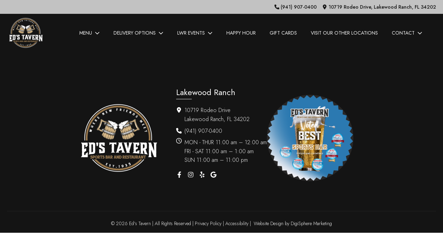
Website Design (268, 223)
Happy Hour (241, 32)
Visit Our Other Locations (344, 32)
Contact (407, 32)
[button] (295, 7)
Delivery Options (138, 32)
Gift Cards (283, 32)
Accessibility (236, 223)
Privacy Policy (208, 223)
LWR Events (195, 32)
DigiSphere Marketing (311, 223)
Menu (89, 32)
